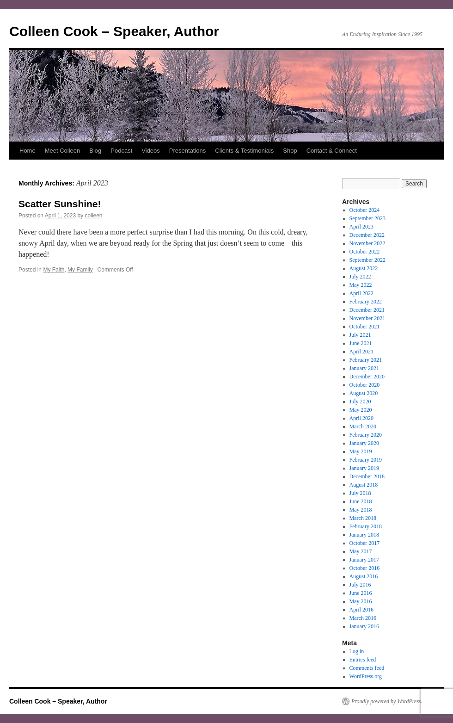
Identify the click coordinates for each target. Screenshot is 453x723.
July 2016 (360, 584)
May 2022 (360, 285)
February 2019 (365, 460)
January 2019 (364, 468)
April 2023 (361, 226)
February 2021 (365, 360)
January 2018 (364, 534)
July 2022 (360, 276)
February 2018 (365, 526)
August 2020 (363, 393)
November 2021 (367, 318)
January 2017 (364, 559)
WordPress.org (365, 676)
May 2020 (360, 410)
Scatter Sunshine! (59, 203)
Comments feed (367, 668)
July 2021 (360, 335)
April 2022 (361, 293)
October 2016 (364, 568)
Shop (290, 150)
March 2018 (362, 518)
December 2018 (367, 476)
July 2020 (360, 401)
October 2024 (364, 210)
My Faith (53, 269)
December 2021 (367, 310)
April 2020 (361, 418)
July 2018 (360, 493)
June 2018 (360, 501)
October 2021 (364, 326)
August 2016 (363, 576)
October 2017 (364, 543)
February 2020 (365, 435)
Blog (95, 150)
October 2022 (364, 251)
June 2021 (360, 343)
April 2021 (361, 351)
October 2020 (364, 385)
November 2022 (367, 243)
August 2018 (363, 485)
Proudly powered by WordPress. (386, 701)
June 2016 (360, 593)
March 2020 (362, 426)
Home (27, 150)
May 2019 (360, 451)
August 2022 (363, 268)
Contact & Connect (331, 150)
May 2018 (360, 510)
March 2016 (362, 618)
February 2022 (365, 301)
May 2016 (360, 601)
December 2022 (367, 235)
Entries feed (362, 659)
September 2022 (367, 260)
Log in (356, 651)
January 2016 (364, 626)
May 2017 (360, 551)
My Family (80, 269)
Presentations (187, 150)
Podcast (121, 150)
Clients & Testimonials (244, 150)
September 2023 (367, 218)
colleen (93, 215)
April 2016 (361, 609)
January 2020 (364, 443)
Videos (150, 150)
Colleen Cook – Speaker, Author (114, 31)
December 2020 (367, 376)
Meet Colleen (62, 150)
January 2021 (364, 368)
